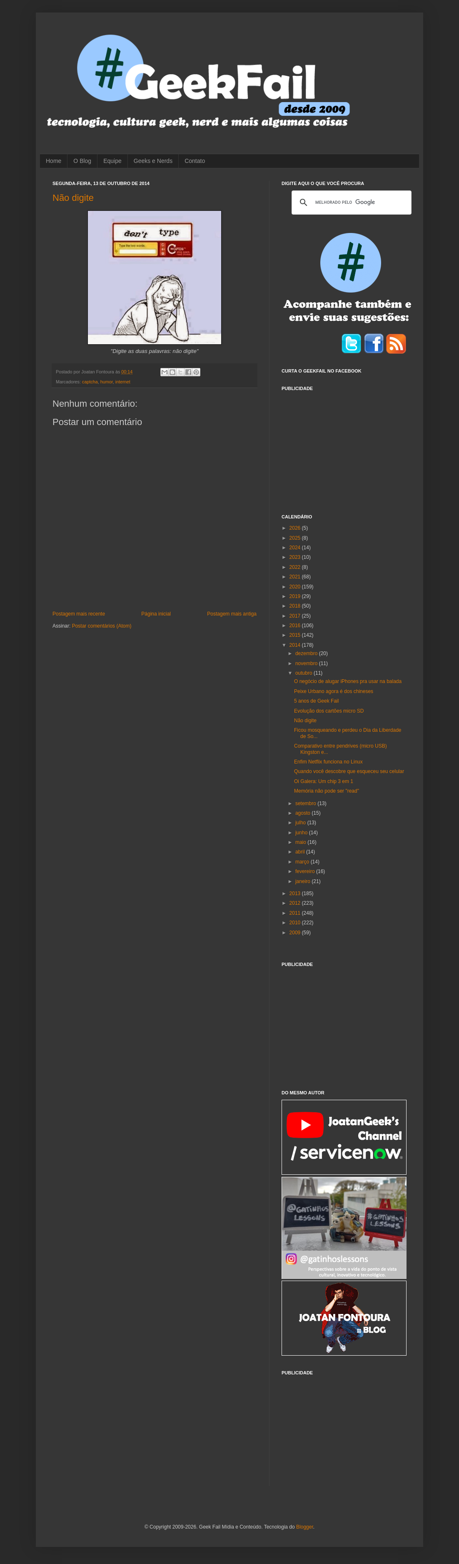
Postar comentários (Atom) (102, 626)
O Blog (82, 161)
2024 (295, 548)
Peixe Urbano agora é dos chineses (333, 691)
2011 (295, 913)
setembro (306, 803)
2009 (295, 933)
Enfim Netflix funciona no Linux (328, 762)
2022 (295, 567)
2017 (295, 616)
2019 (295, 596)
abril (300, 852)
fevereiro (305, 871)
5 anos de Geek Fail (316, 701)
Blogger (304, 1527)
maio (301, 842)
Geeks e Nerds (153, 161)
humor (106, 381)
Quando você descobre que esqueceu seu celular (349, 771)
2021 (295, 577)
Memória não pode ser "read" (326, 791)
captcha (90, 381)
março (303, 862)
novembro (307, 663)
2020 (295, 587)
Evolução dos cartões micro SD (329, 711)
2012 (295, 903)
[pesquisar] (350, 203)
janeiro (303, 881)
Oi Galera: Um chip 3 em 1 (323, 781)
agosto (303, 813)
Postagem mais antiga (232, 614)
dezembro (307, 653)
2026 (295, 528)
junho (302, 833)
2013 (295, 893)
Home (53, 161)
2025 (295, 538)
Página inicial (156, 614)
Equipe (112, 161)
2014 (295, 645)
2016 (295, 625)
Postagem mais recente (78, 614)
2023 (295, 557)
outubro (304, 673)
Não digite (73, 198)
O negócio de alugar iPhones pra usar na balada (348, 681)
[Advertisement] (344, 447)
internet (122, 381)
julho (301, 823)
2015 (295, 635)
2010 (295, 923)
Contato (195, 161)
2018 (295, 606)
